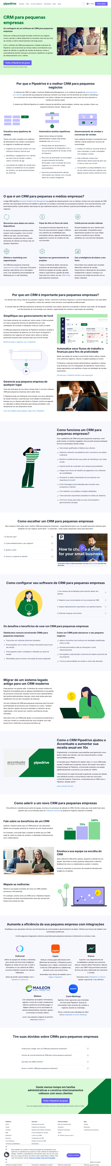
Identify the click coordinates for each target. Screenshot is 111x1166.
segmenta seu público (11, 267)
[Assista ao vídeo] (82, 547)
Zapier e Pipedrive (55, 977)
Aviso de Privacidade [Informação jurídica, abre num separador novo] (48, 1158)
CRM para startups (53, 810)
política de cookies (93, 563)
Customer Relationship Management (32, 201)
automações (55, 141)
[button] (6, 1154)
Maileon (42, 1019)
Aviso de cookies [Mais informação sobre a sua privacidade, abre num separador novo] (35, 1158)
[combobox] (88, 4)
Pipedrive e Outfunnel (20, 979)
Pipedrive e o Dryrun (98, 977)
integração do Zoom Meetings (75, 1015)
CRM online (66, 275)
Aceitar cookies (73, 1155)
